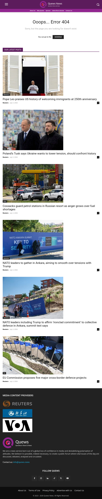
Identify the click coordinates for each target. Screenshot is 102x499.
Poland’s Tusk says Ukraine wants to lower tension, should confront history (49, 153)
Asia (4, 149)
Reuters (5, 103)
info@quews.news (21, 462)
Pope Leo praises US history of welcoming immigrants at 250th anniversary (50, 99)
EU (4, 373)
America (6, 95)
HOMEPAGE (58, 37)
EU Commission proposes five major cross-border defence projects (45, 377)
